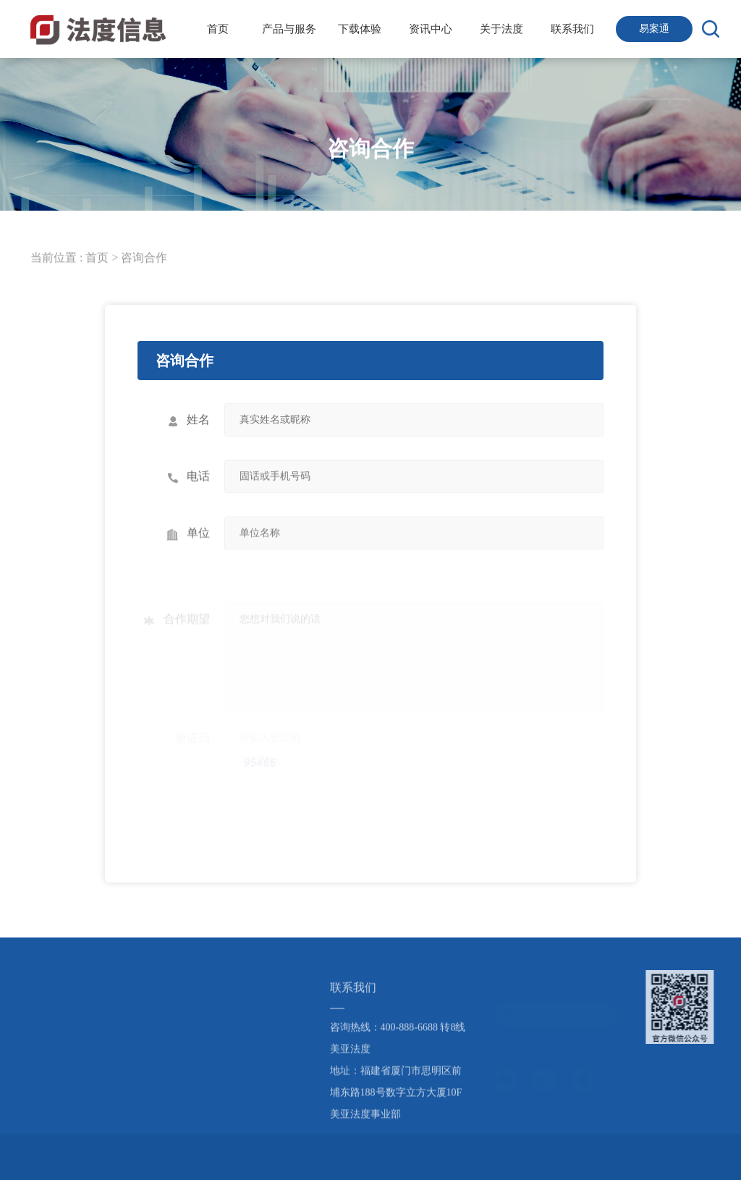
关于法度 (501, 29)
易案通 (654, 28)
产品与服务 (289, 29)
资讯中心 (430, 29)
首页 (218, 29)
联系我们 (572, 29)
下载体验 (359, 29)
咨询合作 (144, 257)
